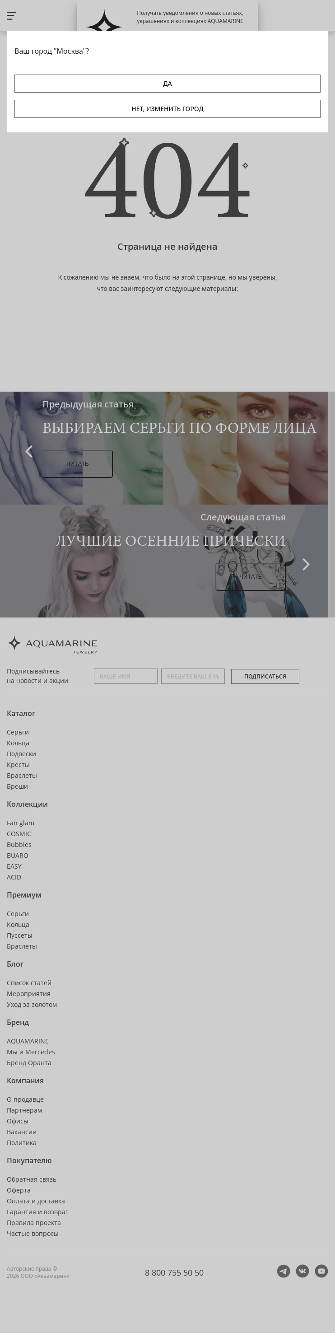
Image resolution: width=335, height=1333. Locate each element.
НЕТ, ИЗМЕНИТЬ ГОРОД (167, 108)
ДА (167, 83)
